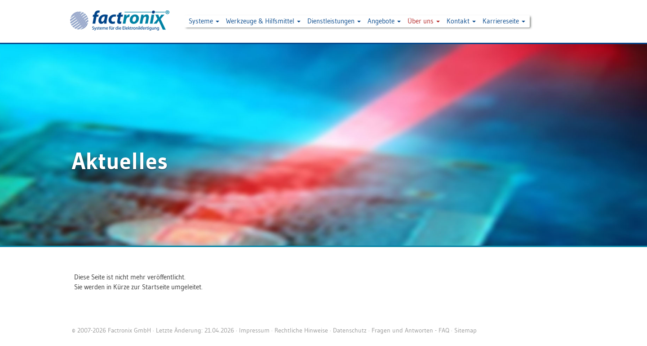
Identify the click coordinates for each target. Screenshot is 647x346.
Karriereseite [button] (504, 21)
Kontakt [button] (461, 21)
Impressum (254, 330)
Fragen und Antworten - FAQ (410, 330)
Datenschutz (350, 330)
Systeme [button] (204, 21)
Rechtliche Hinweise (301, 330)
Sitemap (465, 330)
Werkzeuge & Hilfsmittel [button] (263, 21)
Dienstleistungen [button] (334, 21)
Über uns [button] (424, 21)
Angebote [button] (384, 21)
